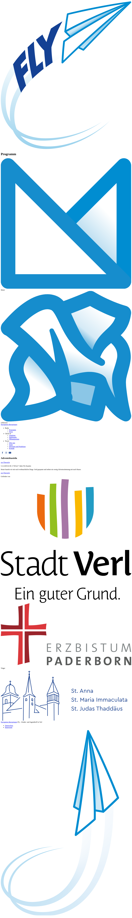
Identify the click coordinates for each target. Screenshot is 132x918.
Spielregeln (13, 437)
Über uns (12, 443)
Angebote (12, 435)
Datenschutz (9, 725)
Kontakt (11, 448)
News (11, 432)
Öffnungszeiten (14, 439)
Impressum (8, 727)
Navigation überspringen (9, 424)
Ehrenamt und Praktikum (17, 446)
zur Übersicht (5, 462)
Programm (12, 430)
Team (11, 445)
